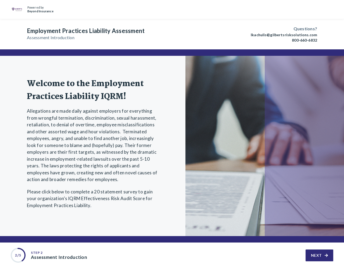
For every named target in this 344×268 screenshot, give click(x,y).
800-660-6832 (304, 40)
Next (319, 255)
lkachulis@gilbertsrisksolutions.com (284, 35)
